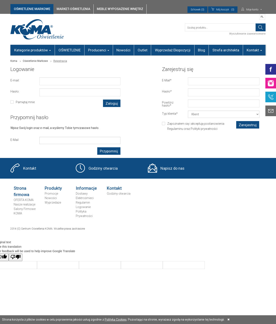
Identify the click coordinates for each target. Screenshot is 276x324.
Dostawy (82, 193)
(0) (222, 9)
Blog (201, 50)
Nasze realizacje (24, 204)
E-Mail (14, 139)
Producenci (98, 50)
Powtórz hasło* (167, 104)
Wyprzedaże (53, 202)
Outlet (142, 50)
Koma (13, 60)
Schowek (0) (197, 9)
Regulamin (83, 202)
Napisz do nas (172, 168)
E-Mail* (167, 80)
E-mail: (14, 80)
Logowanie (83, 207)
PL (262, 16)
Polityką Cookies (116, 319)
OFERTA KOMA (24, 200)
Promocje (51, 193)
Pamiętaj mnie (25, 102)
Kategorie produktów (32, 50)
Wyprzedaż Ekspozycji (172, 50)
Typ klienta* (170, 113)
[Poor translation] (15, 257)
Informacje (86, 188)
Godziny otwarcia (103, 168)
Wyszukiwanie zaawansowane (247, 33)
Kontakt (254, 50)
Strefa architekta (225, 50)
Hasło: (14, 91)
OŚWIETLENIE (70, 50)
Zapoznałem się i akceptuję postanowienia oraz (195, 126)
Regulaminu (175, 128)
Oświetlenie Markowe (35, 60)
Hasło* (167, 91)
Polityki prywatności (204, 128)
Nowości (123, 50)
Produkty (53, 188)
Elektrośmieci (85, 198)
